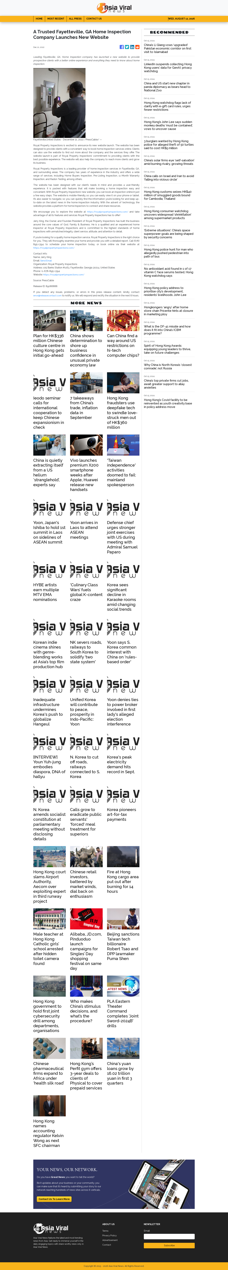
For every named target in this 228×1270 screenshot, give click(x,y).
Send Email (46, 260)
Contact (106, 1244)
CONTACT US (94, 18)
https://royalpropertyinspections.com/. (54, 247)
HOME (39, 18)
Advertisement (110, 1240)
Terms (105, 1230)
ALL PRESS (75, 18)
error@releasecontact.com (47, 295)
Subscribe (169, 1245)
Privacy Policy (109, 1235)
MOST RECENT (55, 18)
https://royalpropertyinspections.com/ (107, 211)
